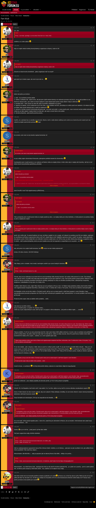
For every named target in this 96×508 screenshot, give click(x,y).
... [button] (8, 24)
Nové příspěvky (5, 12)
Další (14, 24)
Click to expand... (54, 185)
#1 (93, 27)
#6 (93, 117)
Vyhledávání (14, 12)
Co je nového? (25, 10)
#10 (93, 194)
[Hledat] (91, 9)
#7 (93, 132)
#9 (93, 168)
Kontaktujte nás (48, 502)
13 (10, 24)
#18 (93, 401)
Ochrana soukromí (76, 502)
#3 (93, 61)
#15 (93, 318)
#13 (93, 260)
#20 (93, 472)
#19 (93, 426)
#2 (93, 45)
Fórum (16, 10)
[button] (30, 9)
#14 (93, 302)
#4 (93, 76)
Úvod (90, 502)
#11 (93, 223)
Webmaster (57, 502)
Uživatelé (36, 10)
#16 (93, 370)
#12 (93, 245)
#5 (93, 91)
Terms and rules (66, 502)
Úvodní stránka (6, 10)
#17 (93, 385)
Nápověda (85, 502)
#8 (93, 147)
